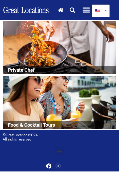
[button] (86, 10)
